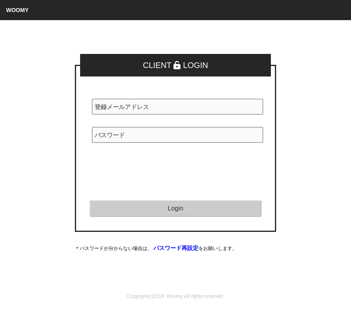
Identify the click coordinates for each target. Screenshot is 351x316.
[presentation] (151, 170)
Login (175, 208)
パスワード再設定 (175, 248)
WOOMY (17, 10)
